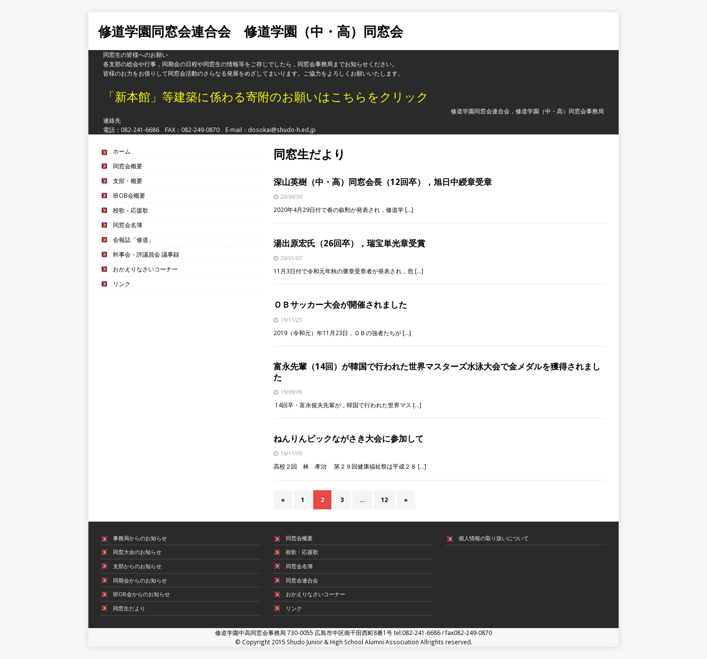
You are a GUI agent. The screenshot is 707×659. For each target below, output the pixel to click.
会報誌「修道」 (133, 239)
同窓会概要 (127, 166)
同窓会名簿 (127, 225)
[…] (409, 209)
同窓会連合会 (302, 580)
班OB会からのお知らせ (141, 594)
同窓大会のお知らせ (137, 551)
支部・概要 (127, 181)
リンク (122, 284)
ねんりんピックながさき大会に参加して (348, 438)
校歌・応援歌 (130, 210)
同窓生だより (129, 608)
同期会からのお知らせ (140, 580)
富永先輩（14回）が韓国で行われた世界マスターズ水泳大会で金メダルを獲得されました (436, 372)
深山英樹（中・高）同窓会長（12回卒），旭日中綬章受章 (382, 181)
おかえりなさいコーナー (145, 269)
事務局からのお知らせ (140, 538)
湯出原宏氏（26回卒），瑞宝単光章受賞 (349, 243)
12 (384, 499)
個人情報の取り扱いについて (494, 538)
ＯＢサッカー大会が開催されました (340, 304)
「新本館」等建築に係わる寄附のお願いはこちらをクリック (266, 96)
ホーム (122, 151)
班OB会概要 (129, 195)
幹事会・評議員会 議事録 (146, 254)
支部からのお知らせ (137, 566)
